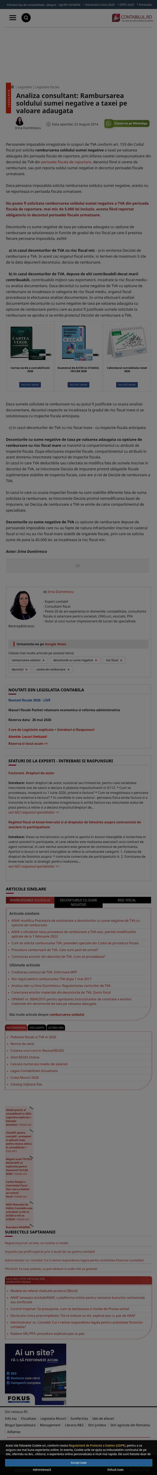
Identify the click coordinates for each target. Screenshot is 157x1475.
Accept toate (79, 1462)
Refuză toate (115, 1469)
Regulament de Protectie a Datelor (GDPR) (97, 1445)
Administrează (42, 1469)
